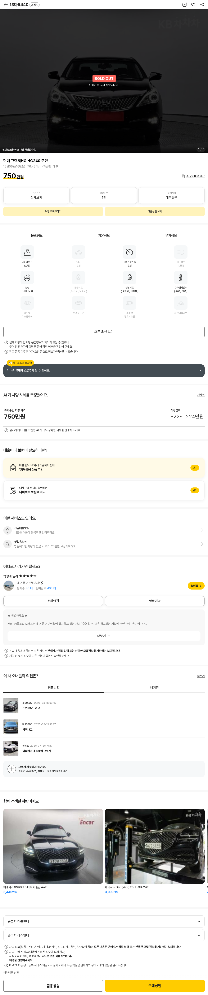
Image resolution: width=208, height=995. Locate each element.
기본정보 (104, 236)
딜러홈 (194, 585)
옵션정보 (37, 236)
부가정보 (171, 236)
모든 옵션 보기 (104, 332)
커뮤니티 (54, 688)
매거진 (154, 688)
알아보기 (104, 467)
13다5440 (25, 4)
